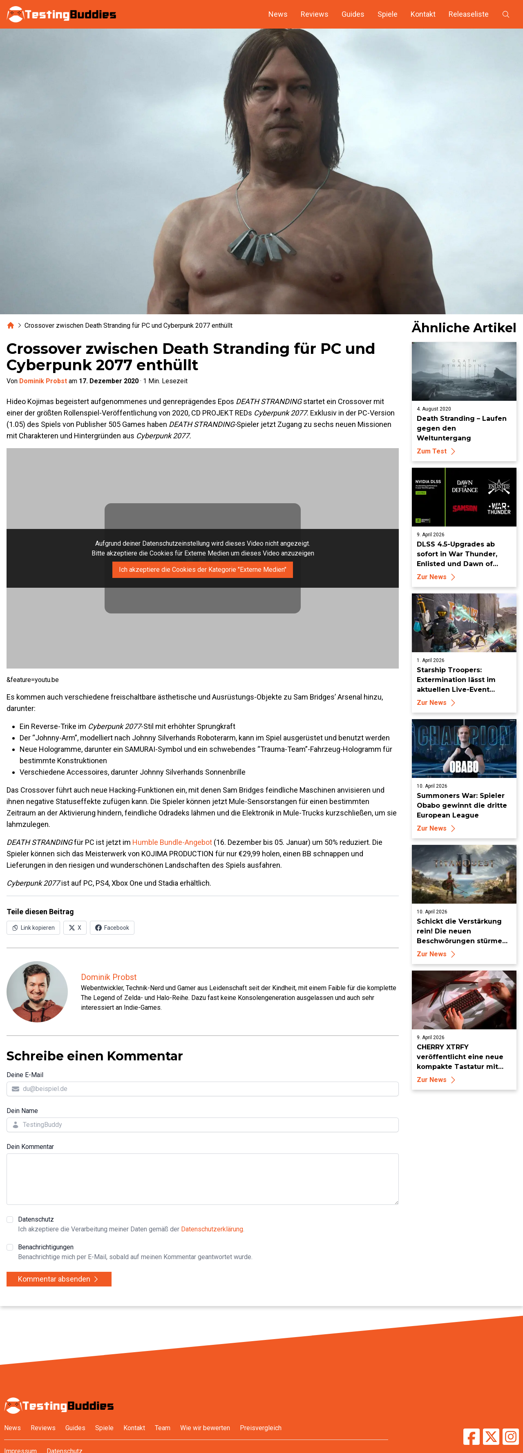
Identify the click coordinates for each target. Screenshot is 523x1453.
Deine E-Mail (25, 1075)
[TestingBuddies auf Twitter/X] (491, 1437)
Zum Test (437, 451)
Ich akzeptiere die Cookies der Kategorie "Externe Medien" (202, 569)
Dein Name (22, 1111)
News (278, 14)
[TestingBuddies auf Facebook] (471, 1437)
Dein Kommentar (30, 1147)
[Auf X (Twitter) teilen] (75, 928)
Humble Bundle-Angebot (172, 842)
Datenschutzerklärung (212, 1229)
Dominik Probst (43, 381)
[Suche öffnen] (505, 14)
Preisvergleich (261, 1428)
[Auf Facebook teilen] (112, 928)
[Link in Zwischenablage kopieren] (33, 928)
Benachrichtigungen (135, 1252)
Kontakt (423, 14)
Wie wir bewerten (205, 1428)
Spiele (388, 14)
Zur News (437, 577)
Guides (353, 14)
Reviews (315, 14)
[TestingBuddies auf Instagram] (511, 1437)
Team (162, 1428)
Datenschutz (131, 1224)
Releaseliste (469, 14)
